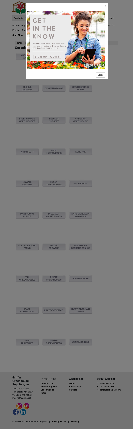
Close (100, 75)
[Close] (105, 6)
